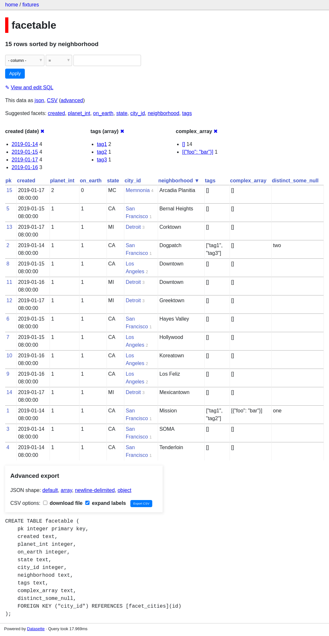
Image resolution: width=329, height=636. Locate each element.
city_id (137, 113)
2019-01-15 (25, 152)
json (39, 100)
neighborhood (163, 113)
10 (9, 355)
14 (9, 392)
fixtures (30, 4)
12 (9, 300)
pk (8, 180)
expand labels (105, 503)
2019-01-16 (25, 167)
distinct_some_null (295, 180)
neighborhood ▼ (179, 180)
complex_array (248, 180)
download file (63, 503)
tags (187, 113)
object (124, 490)
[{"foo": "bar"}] (197, 152)
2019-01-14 (25, 144)
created (56, 113)
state (121, 113)
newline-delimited (95, 490)
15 (9, 190)
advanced (72, 100)
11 (9, 282)
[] (183, 144)
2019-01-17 (25, 159)
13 (9, 227)
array (66, 490)
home (11, 4)
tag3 (102, 159)
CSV (52, 100)
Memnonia (138, 190)
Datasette (36, 628)
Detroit (133, 227)
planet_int (79, 113)
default (50, 490)
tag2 (102, 152)
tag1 (102, 144)
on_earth (103, 113)
